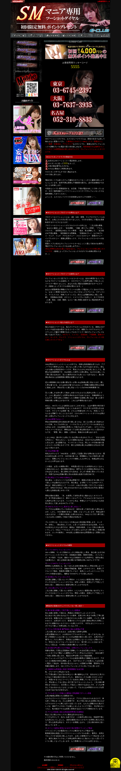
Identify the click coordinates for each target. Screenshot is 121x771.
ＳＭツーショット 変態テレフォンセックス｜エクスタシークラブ (60, 767)
